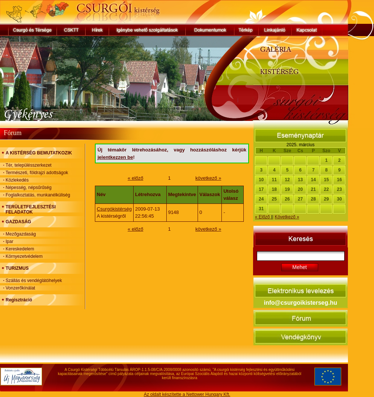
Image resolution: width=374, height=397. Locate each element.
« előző (135, 178)
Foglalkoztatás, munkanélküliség (38, 195)
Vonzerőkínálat (20, 288)
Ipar (9, 241)
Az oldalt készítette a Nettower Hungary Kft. (187, 394)
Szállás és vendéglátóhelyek (34, 280)
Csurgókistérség (114, 209)
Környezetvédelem (24, 256)
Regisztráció (19, 299)
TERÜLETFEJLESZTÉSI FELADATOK (31, 209)
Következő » (287, 217)
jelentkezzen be (115, 157)
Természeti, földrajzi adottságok (37, 172)
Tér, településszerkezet (28, 165)
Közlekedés (17, 180)
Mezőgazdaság (21, 234)
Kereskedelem (20, 249)
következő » (208, 178)
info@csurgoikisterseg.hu (300, 303)
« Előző (263, 217)
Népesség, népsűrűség (28, 187)
